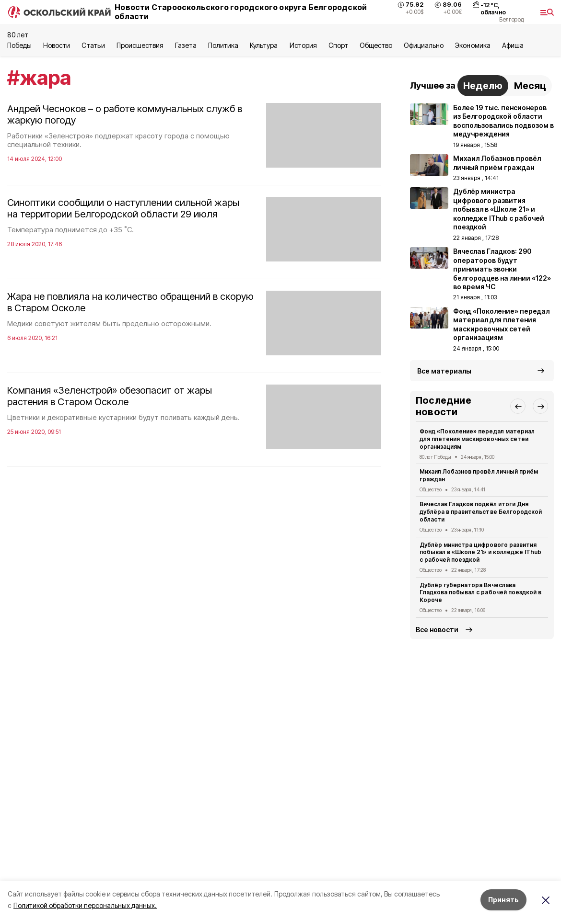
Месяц (530, 85)
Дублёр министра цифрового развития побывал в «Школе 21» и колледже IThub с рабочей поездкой (480, 552)
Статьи (93, 45)
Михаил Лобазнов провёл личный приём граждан (479, 475)
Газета (186, 45)
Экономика (472, 45)
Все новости (437, 629)
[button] (518, 406)
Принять (503, 900)
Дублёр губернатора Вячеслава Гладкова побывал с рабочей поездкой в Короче (480, 592)
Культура (264, 45)
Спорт (338, 45)
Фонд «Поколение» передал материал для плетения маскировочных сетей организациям (477, 439)
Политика (223, 45)
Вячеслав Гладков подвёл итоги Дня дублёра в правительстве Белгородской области (481, 511)
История (303, 45)
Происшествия (140, 45)
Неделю (483, 85)
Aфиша (513, 45)
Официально (424, 45)
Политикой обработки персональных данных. (85, 905)
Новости (56, 45)
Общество (376, 45)
